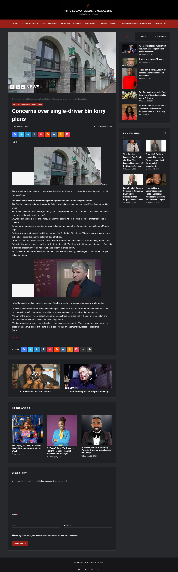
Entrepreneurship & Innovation (136, 24)
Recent (143, 36)
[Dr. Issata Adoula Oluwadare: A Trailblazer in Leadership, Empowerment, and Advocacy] (131, 114)
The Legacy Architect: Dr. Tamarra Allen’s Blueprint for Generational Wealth (27, 448)
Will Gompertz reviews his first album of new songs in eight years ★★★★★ (152, 50)
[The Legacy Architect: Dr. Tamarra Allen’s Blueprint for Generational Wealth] (27, 429)
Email (15, 525)
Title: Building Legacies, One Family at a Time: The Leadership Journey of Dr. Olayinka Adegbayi (133, 163)
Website (67, 525)
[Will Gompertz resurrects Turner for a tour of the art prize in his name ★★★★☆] (131, 96)
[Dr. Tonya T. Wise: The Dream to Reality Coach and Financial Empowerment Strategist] (62, 430)
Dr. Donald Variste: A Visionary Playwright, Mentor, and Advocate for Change (96, 450)
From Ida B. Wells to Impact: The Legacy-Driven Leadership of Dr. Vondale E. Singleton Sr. (155, 163)
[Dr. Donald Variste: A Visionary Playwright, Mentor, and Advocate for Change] (96, 430)
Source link (17, 337)
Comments (160, 36)
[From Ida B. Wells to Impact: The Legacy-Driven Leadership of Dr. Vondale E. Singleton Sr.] (156, 148)
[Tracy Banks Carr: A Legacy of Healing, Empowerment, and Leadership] (131, 80)
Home (15, 24)
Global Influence (30, 24)
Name (15, 515)
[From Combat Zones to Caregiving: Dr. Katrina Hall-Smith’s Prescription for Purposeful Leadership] (133, 182)
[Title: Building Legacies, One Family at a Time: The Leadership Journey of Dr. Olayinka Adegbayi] (133, 148)
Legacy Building (49, 24)
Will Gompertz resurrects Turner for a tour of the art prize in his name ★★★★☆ (153, 96)
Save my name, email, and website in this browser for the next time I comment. (46, 536)
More (157, 24)
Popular (127, 36)
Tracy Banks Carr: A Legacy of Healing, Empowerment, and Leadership (153, 74)
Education (90, 24)
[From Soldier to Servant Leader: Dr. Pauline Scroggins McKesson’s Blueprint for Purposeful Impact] (156, 182)
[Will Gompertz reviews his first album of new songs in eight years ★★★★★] (131, 50)
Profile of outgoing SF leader (153, 60)
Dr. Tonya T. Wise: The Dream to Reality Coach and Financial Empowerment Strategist (60, 451)
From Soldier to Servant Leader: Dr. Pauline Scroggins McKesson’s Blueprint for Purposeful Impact (155, 196)
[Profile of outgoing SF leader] (131, 63)
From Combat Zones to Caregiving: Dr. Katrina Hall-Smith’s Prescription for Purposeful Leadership (133, 196)
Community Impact (108, 24)
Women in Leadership (71, 24)
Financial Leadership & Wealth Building (36, 99)
